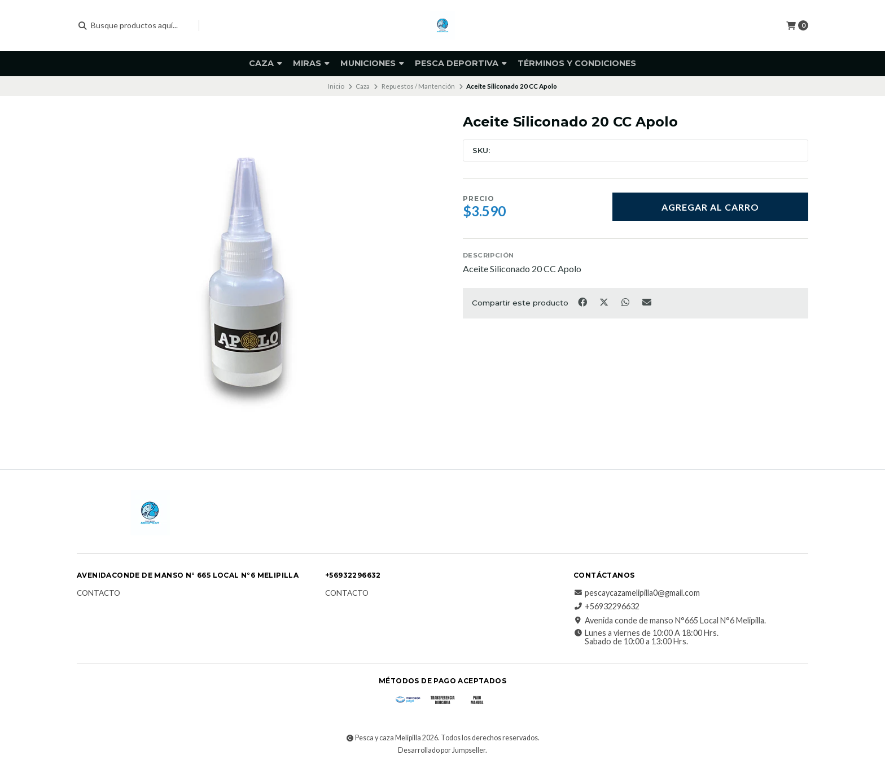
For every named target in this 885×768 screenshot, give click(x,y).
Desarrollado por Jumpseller (441, 750)
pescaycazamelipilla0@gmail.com (636, 593)
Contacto (98, 593)
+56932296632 (606, 606)
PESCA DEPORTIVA (461, 63)
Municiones (372, 63)
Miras (311, 63)
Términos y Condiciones (577, 63)
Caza (265, 63)
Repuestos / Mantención (418, 86)
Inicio (336, 86)
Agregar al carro (710, 207)
